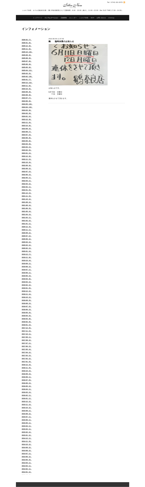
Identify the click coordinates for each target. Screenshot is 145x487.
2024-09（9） (27, 92)
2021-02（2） (27, 220)
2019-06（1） (27, 273)
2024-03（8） (27, 110)
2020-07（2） (27, 236)
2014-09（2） (27, 447)
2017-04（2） (27, 352)
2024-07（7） (27, 98)
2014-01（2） (27, 472)
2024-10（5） (27, 89)
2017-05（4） (27, 349)
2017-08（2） (27, 340)
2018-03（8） (27, 319)
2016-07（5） (27, 380)
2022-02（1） (27, 187)
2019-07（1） (27, 270)
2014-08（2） (27, 450)
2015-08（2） (27, 414)
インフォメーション (51, 18)
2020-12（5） (27, 227)
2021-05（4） (27, 211)
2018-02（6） (27, 322)
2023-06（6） (27, 138)
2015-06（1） (27, 420)
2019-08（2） (27, 266)
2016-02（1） (27, 395)
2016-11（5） (27, 368)
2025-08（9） (27, 58)
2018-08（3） (27, 303)
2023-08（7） (27, 132)
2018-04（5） (27, 315)
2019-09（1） (27, 263)
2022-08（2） (27, 168)
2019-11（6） (27, 257)
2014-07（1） (27, 453)
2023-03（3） (27, 147)
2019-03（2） (27, 282)
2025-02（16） (27, 76)
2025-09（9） (27, 55)
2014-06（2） (27, 457)
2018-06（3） (27, 309)
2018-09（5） (27, 300)
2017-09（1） (27, 337)
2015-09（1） (27, 411)
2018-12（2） (27, 291)
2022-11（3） (27, 159)
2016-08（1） (27, 377)
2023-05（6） (27, 141)
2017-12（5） (27, 328)
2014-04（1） (27, 463)
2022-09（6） (27, 165)
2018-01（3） (27, 325)
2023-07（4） (27, 135)
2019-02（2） (27, 285)
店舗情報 (64, 18)
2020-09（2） (27, 233)
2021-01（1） (27, 224)
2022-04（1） (27, 181)
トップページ (37, 18)
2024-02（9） (27, 113)
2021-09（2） (27, 202)
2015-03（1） (27, 429)
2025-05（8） (27, 67)
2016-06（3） (27, 383)
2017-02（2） (27, 358)
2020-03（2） (27, 245)
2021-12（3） (27, 193)
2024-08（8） (27, 95)
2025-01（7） (27, 79)
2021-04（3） (27, 214)
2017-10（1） (27, 334)
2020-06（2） (27, 239)
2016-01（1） (27, 398)
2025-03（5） (27, 73)
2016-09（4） (27, 374)
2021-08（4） (27, 205)
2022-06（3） (27, 174)
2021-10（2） (27, 199)
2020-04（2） (27, 242)
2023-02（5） (27, 150)
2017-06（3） (27, 346)
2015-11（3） (27, 404)
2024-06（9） (27, 101)
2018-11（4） (27, 294)
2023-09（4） (27, 128)
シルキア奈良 (83, 18)
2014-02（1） (27, 469)
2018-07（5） (27, 306)
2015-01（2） (27, 435)
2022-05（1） (27, 178)
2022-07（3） (27, 171)
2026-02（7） (27, 40)
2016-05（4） (27, 386)
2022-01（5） (27, 190)
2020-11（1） (27, 230)
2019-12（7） (27, 254)
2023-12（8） (27, 119)
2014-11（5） (27, 441)
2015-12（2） (27, 401)
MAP (92, 18)
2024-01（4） (27, 116)
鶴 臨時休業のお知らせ (61, 41)
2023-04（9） (27, 144)
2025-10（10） (27, 52)
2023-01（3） (27, 153)
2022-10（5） (27, 162)
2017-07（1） (27, 343)
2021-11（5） (27, 196)
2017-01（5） (27, 361)
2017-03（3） (27, 355)
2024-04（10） (27, 107)
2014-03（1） (27, 466)
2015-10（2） (27, 407)
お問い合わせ (101, 18)
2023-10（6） (27, 125)
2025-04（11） (27, 70)
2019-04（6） (27, 279)
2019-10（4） (27, 260)
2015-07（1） (27, 417)
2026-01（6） (27, 43)
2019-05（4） (27, 276)
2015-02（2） (27, 432)
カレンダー (73, 18)
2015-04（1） (27, 426)
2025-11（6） (27, 49)
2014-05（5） (27, 460)
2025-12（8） (27, 46)
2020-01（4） (27, 251)
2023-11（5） (27, 122)
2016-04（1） (27, 389)
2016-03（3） (27, 392)
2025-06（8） (27, 64)
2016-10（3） (27, 371)
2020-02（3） (27, 248)
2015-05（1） (27, 423)
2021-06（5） (27, 208)
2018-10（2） (27, 297)
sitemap (111, 18)
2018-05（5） (27, 312)
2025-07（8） (27, 61)
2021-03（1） (27, 217)
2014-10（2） (27, 444)
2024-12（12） (27, 82)
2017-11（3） (27, 331)
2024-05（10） (27, 104)
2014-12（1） (27, 438)
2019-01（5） (27, 288)
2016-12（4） (27, 365)
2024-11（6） (27, 86)
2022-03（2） (27, 184)
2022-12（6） (27, 156)
